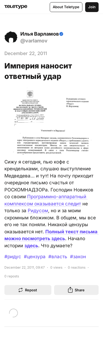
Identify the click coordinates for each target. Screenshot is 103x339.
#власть (57, 256)
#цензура (35, 256)
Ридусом (38, 210)
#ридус (12, 256)
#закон (78, 256)
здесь (31, 245)
